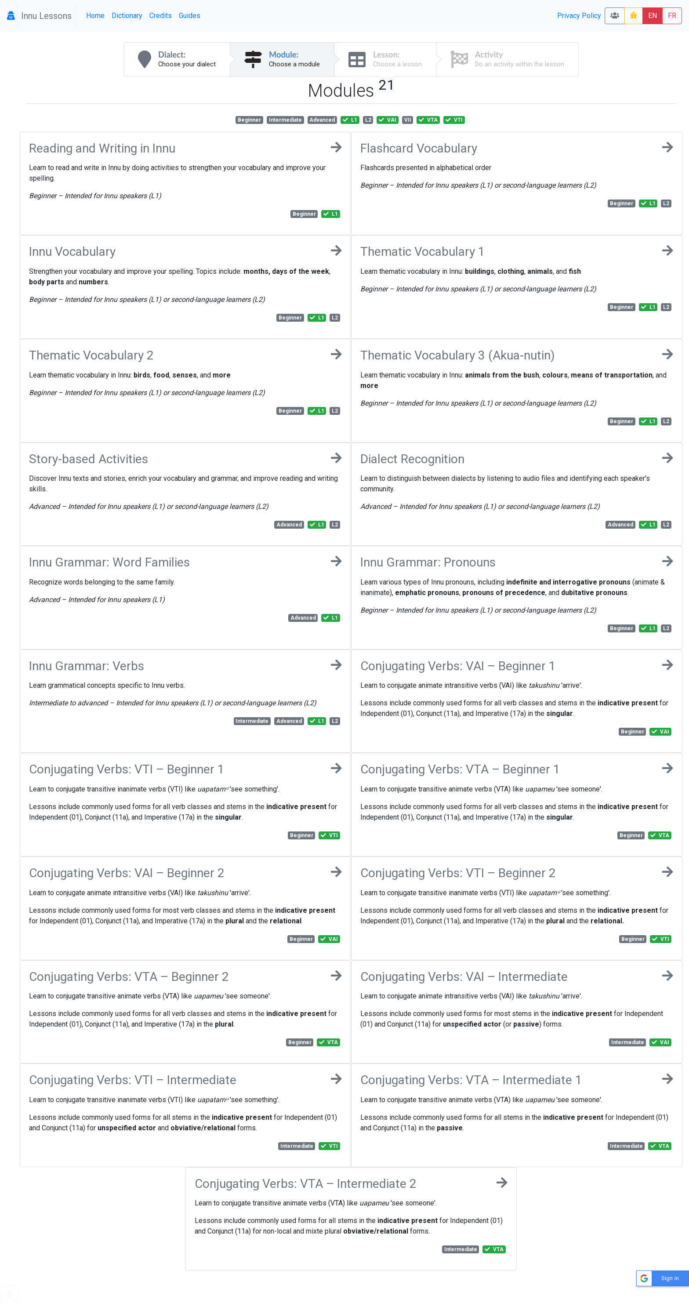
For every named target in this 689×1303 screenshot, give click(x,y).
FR (672, 15)
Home (95, 15)
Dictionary (127, 15)
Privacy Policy (579, 15)
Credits (160, 15)
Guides (189, 15)
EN (652, 15)
